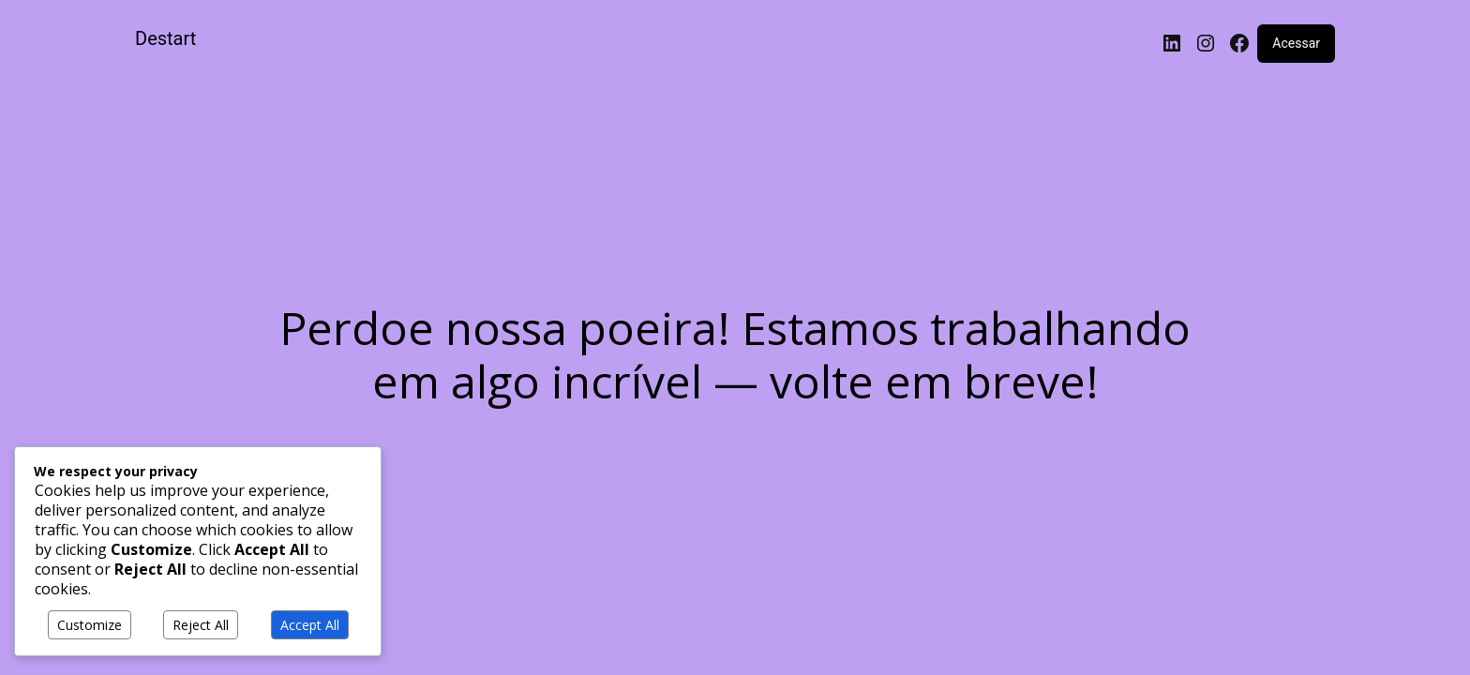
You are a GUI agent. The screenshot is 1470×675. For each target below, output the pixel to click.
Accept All (309, 625)
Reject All (200, 625)
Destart (165, 38)
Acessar (1296, 43)
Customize (89, 625)
